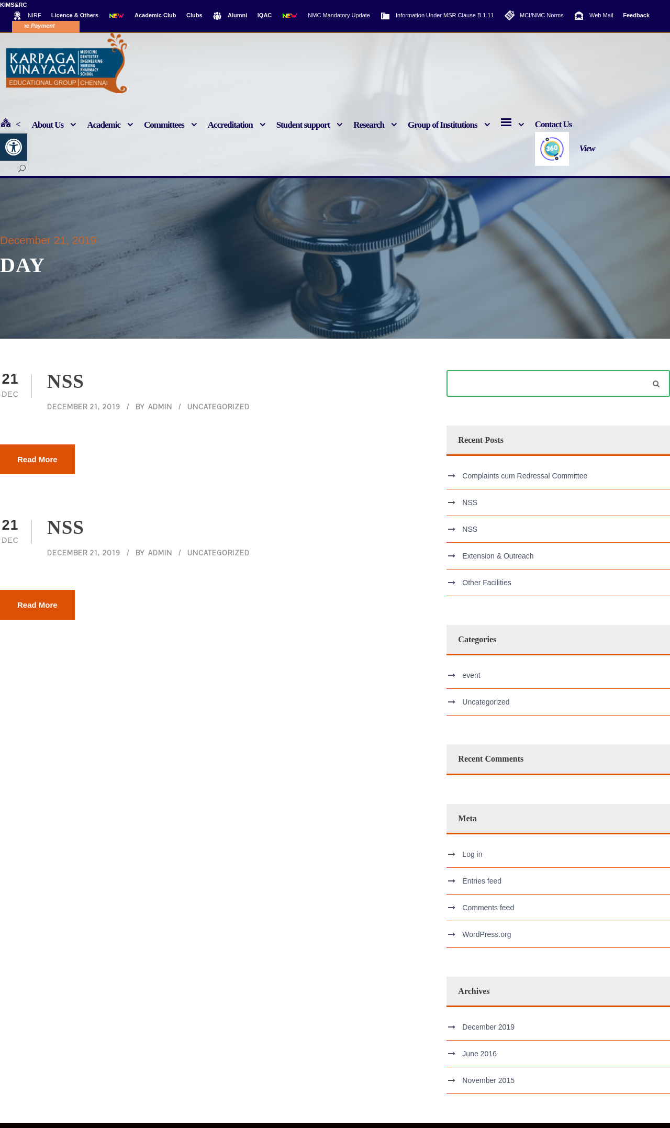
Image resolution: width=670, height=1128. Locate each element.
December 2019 (488, 1032)
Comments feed (488, 912)
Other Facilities (486, 588)
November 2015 (488, 1085)
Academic (103, 125)
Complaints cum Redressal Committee (524, 481)
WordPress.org (486, 939)
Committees (164, 125)
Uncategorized (218, 412)
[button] (13, 147)
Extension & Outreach (497, 561)
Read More (37, 464)
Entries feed (481, 885)
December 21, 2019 (83, 412)
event (471, 680)
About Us (48, 125)
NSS (65, 386)
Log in (472, 859)
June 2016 (479, 1059)
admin (160, 412)
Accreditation (230, 125)
